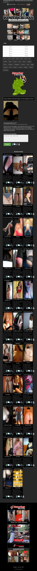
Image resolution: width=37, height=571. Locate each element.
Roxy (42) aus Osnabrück (28, 154)
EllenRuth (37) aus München (18, 343)
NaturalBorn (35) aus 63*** (28, 248)
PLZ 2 (10, 51)
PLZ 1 (10, 49)
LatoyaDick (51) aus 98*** (7, 405)
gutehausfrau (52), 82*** (28, 405)
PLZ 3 (10, 53)
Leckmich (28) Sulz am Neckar (18, 186)
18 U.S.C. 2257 (21, 567)
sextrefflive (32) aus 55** (18, 248)
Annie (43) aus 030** (17, 374)
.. (4, 372)
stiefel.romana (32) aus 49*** (8, 375)
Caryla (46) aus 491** (28, 437)
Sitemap (15, 567)
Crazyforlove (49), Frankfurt (18, 155)
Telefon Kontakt (12, 4)
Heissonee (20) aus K (18, 468)
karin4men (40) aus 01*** (7, 437)
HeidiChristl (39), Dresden (28, 311)
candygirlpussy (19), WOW (17, 437)
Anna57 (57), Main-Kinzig (18, 217)
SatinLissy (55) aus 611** (7, 311)
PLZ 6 (26, 49)
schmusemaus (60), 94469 (7, 217)
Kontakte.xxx (6, 2)
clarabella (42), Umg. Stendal (7, 280)
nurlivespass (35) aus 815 (28, 374)
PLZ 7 (26, 51)
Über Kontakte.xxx (21, 4)
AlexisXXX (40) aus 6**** (8, 468)
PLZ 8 (26, 53)
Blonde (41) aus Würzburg (28, 217)
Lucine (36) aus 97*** (28, 280)
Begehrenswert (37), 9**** (18, 405)
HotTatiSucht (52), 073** (18, 311)
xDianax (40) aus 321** (8, 154)
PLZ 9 (26, 55)
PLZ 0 (10, 46)
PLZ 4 (10, 55)
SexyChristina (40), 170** (18, 280)
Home (5, 43)
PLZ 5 (26, 46)
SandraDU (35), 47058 (7, 248)
